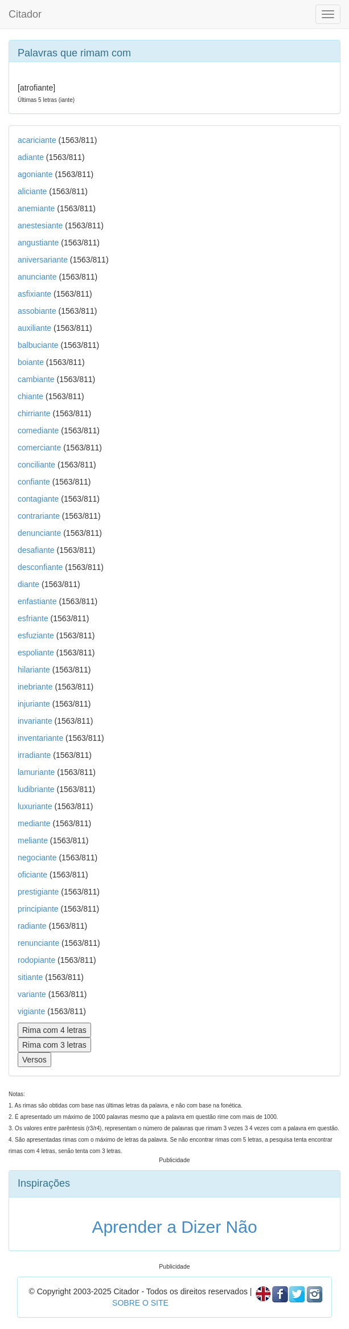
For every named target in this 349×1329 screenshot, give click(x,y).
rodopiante (36, 960)
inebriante (35, 686)
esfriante (33, 618)
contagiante (38, 498)
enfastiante (37, 601)
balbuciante (38, 345)
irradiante (34, 755)
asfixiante (34, 293)
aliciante (32, 191)
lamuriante (36, 772)
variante (32, 994)
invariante (35, 720)
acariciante (37, 140)
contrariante (39, 515)
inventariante (40, 738)
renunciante (38, 942)
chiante (30, 396)
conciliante (36, 464)
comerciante (39, 447)
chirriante (34, 413)
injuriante (34, 703)
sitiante (30, 977)
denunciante (39, 533)
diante (28, 584)
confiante (34, 481)
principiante (38, 908)
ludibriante (36, 789)
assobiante (37, 310)
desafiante (36, 550)
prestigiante (38, 891)
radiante (32, 925)
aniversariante (43, 259)
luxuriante (35, 806)
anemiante (36, 208)
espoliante (36, 652)
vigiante (31, 1011)
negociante (37, 857)
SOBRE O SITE (140, 1302)
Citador (25, 14)
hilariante (34, 669)
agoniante (35, 174)
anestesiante (40, 225)
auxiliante (34, 328)
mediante (34, 823)
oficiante (32, 874)
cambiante (36, 379)
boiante (31, 362)
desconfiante (40, 567)
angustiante (38, 242)
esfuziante (36, 635)
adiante (31, 157)
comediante (38, 430)
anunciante (37, 276)
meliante (33, 840)
